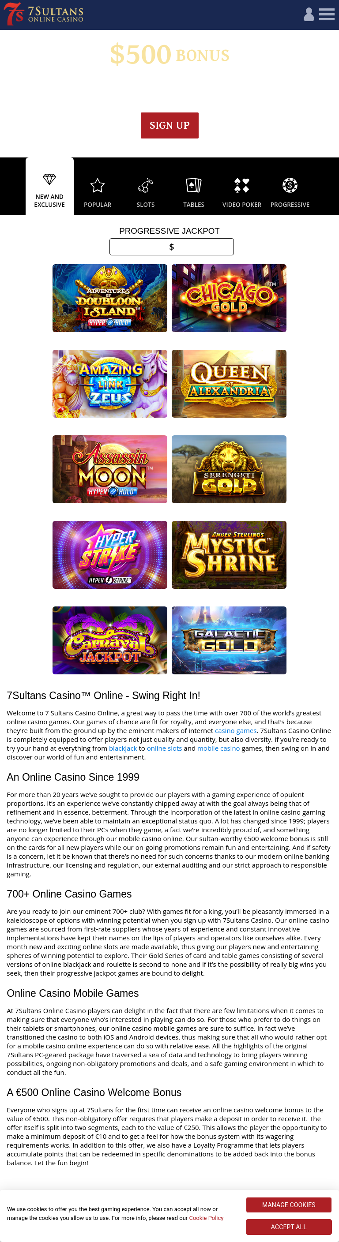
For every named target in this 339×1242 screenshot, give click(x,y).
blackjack (123, 648)
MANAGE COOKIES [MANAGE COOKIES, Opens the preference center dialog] (289, 1204)
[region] (169, 1216)
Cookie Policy (206, 1218)
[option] (50, 186)
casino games (236, 630)
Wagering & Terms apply (190, 86)
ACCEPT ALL (289, 1227)
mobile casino (218, 648)
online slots (164, 648)
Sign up (170, 125)
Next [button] (330, 187)
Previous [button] (9, 187)
